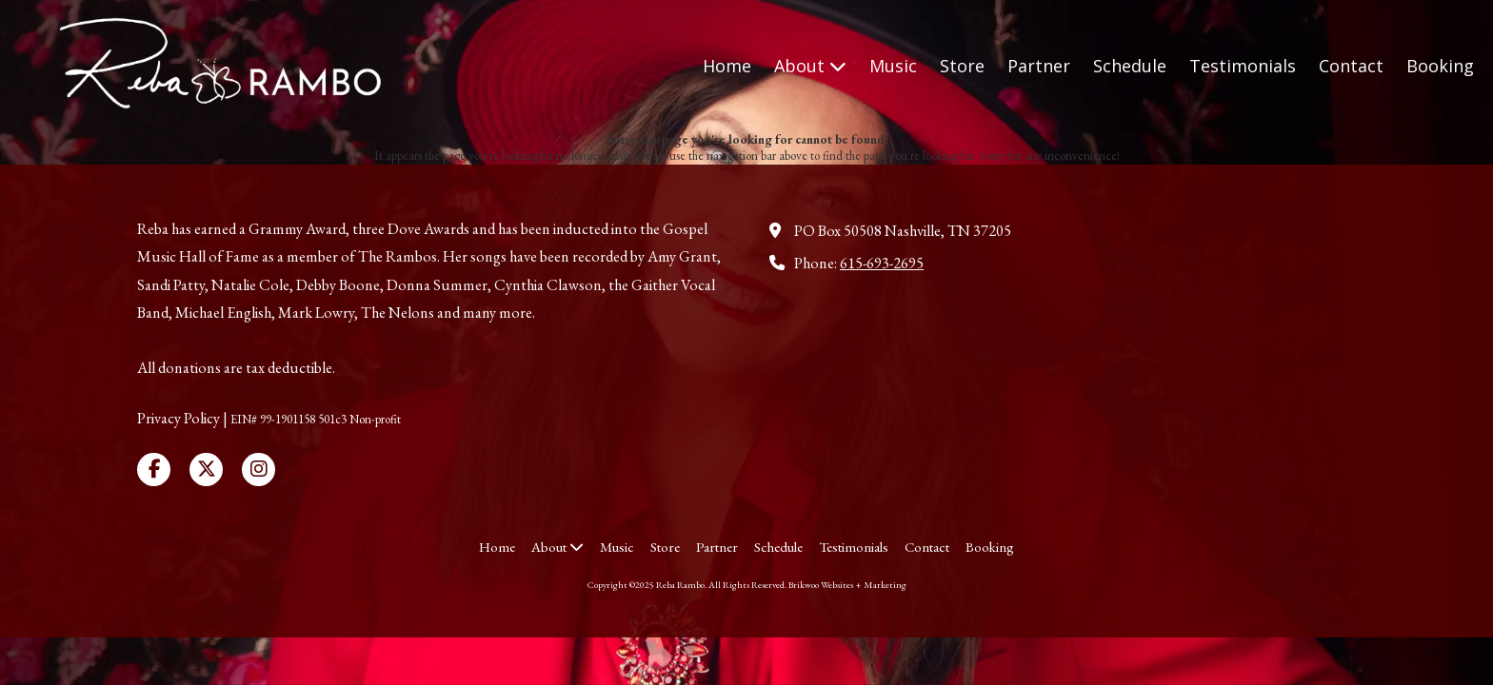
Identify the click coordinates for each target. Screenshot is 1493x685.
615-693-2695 (882, 263)
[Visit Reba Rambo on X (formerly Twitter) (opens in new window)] (206, 469)
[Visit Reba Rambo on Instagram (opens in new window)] (258, 469)
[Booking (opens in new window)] (1440, 66)
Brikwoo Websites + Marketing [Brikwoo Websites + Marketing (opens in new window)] (847, 584)
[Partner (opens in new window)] (1039, 66)
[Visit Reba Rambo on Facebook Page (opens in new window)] (153, 469)
